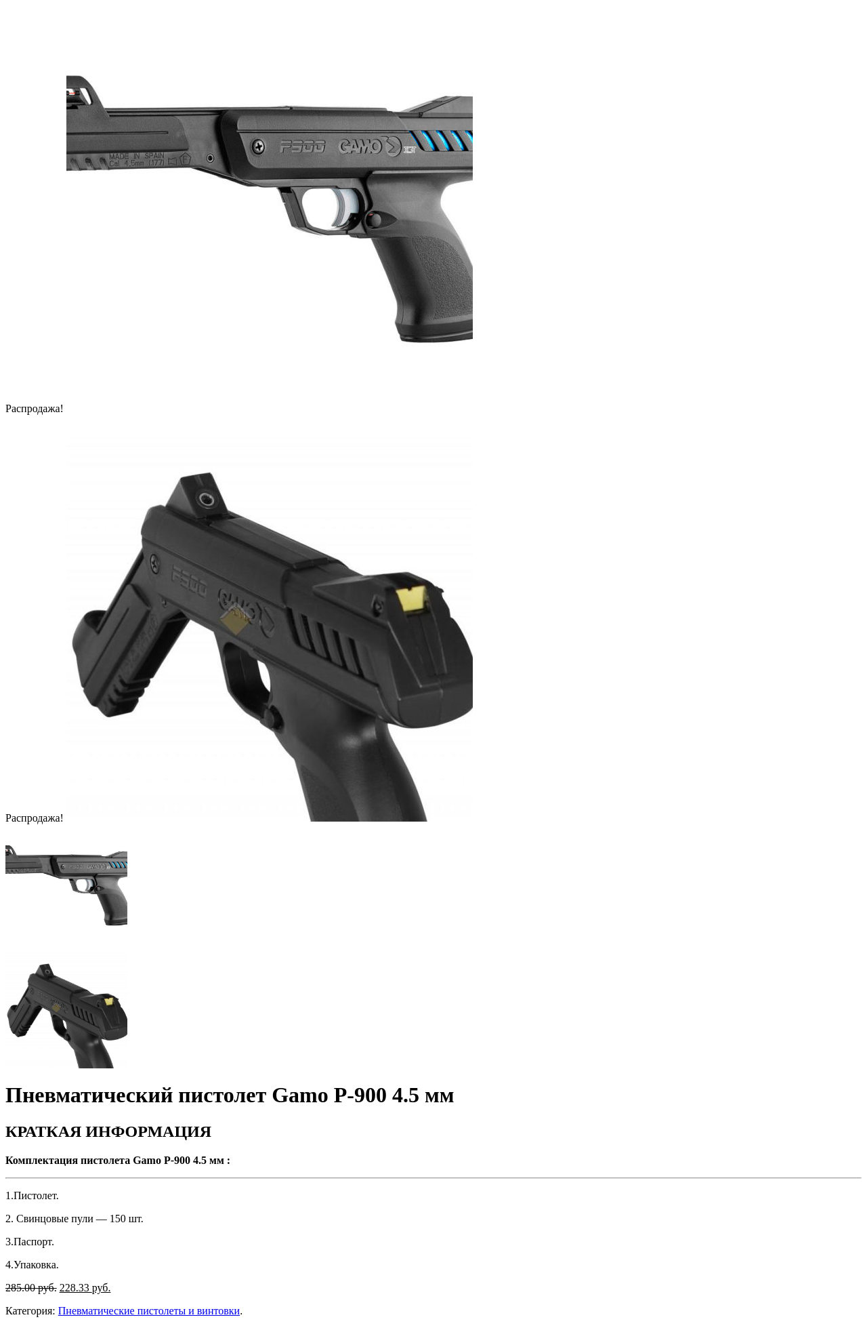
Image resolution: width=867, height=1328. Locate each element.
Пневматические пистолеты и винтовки (149, 1310)
